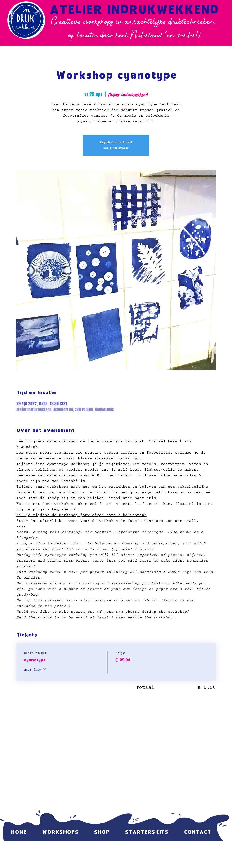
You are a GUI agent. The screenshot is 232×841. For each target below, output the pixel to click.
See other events (116, 148)
